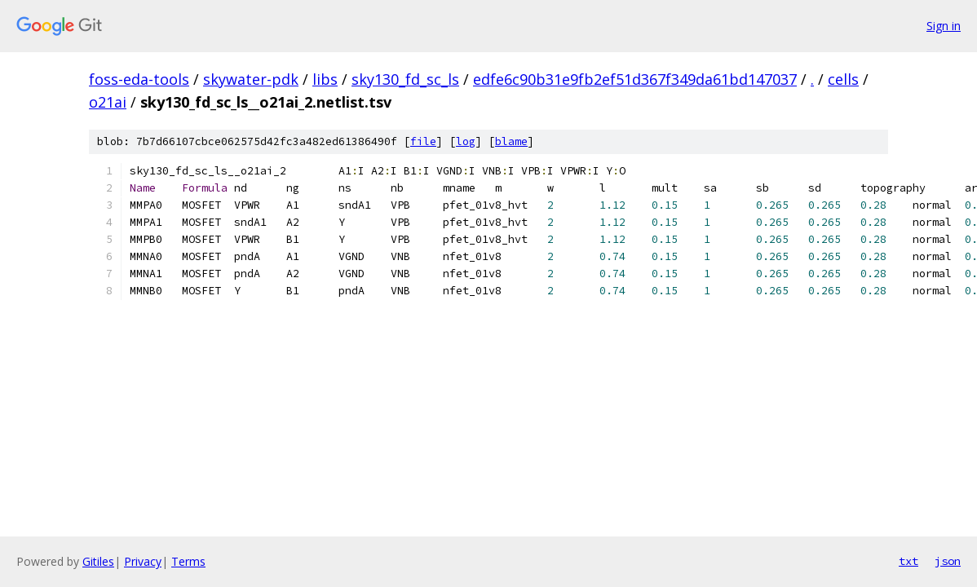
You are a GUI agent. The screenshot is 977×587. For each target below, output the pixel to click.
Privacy (142, 561)
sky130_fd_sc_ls (405, 79)
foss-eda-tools (139, 79)
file (423, 141)
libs (325, 79)
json (948, 561)
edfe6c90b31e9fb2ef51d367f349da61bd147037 (635, 79)
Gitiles (98, 561)
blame (511, 141)
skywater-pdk (250, 79)
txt (908, 561)
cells (843, 79)
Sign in (943, 25)
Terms (188, 561)
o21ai (107, 102)
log (465, 141)
